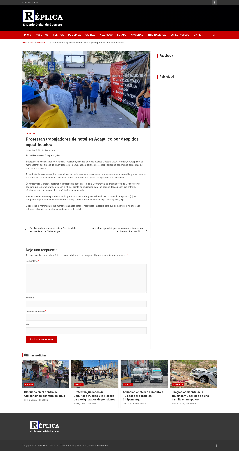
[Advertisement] (186, 102)
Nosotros (42, 34)
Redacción (50, 150)
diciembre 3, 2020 (34, 150)
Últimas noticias (35, 355)
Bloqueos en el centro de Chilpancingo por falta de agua (44, 394)
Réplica (43, 445)
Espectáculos (180, 34)
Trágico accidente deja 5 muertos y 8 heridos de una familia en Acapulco (190, 395)
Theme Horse (67, 445)
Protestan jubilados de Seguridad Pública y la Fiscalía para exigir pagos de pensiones (94, 395)
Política (58, 34)
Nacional (137, 34)
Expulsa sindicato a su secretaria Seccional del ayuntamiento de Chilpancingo (53, 230)
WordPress (102, 445)
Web (28, 324)
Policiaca (74, 34)
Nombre (31, 297)
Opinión (198, 34)
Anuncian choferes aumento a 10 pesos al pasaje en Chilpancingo (143, 395)
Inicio (27, 34)
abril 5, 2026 (128, 403)
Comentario (32, 261)
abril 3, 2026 (178, 403)
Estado (121, 34)
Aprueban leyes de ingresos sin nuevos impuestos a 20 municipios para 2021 (117, 230)
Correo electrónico (36, 311)
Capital (90, 34)
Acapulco (106, 34)
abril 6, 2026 (30, 400)
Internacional (157, 34)
